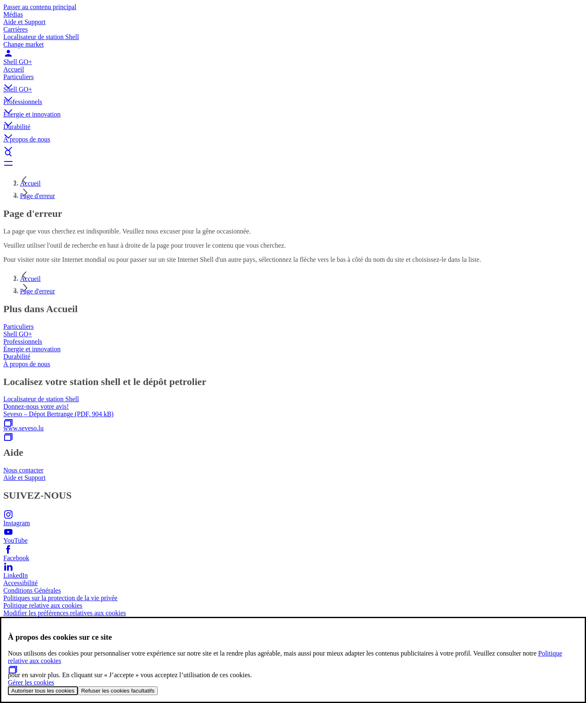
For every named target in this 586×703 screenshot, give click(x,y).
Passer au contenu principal (40, 6)
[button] (293, 79)
